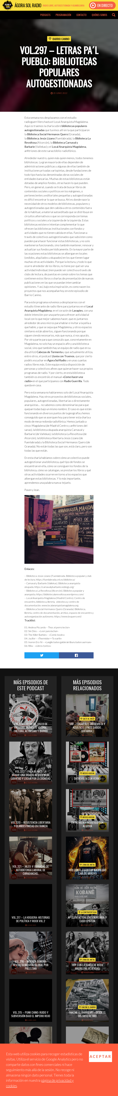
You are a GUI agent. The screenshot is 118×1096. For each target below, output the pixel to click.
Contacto (81, 15)
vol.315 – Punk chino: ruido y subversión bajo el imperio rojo (30, 1014)
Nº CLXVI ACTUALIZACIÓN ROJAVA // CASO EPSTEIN (87, 919)
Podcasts (45, 15)
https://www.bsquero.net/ (68, 616)
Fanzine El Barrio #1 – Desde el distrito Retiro (87, 1014)
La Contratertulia (87, 912)
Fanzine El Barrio (87, 1007)
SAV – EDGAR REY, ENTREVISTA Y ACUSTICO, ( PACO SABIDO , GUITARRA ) (87, 727)
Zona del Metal (87, 864)
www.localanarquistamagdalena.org (60, 605)
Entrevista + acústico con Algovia (87, 824)
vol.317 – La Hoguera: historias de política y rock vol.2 (31, 919)
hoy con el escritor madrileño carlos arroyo (87, 871)
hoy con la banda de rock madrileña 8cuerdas (87, 966)
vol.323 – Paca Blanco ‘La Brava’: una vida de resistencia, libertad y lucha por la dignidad (31, 774)
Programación (63, 15)
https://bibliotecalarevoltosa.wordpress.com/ (60, 594)
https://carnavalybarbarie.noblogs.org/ (54, 586)
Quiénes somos (99, 15)
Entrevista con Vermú (87, 778)
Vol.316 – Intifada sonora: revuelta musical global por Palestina (30, 964)
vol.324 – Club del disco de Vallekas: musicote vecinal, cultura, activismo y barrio (31, 727)
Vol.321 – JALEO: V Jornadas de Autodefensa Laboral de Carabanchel (30, 869)
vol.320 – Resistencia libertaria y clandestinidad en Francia (30, 824)
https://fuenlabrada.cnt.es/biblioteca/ (55, 579)
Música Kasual (87, 773)
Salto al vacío (87, 718)
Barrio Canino (61, 39)
